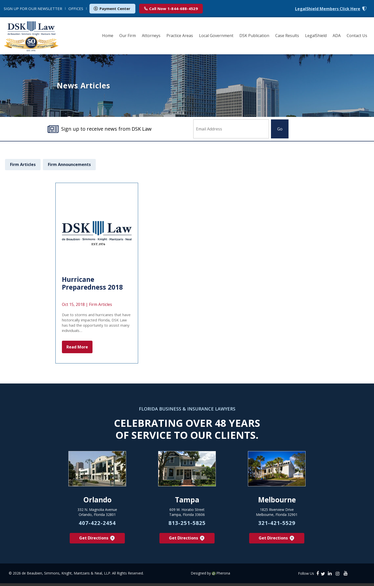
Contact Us (357, 35)
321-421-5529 (276, 525)
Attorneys (151, 35)
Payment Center (111, 8)
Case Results (287, 35)
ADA (337, 35)
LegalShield (316, 35)
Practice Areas (179, 35)
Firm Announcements (69, 164)
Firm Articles (23, 164)
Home (107, 35)
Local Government (216, 35)
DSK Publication (254, 35)
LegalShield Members (327, 9)
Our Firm (127, 35)
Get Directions (97, 541)
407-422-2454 (97, 525)
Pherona (223, 576)
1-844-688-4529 (171, 8)
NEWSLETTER (33, 8)
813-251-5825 (187, 525)
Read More (77, 347)
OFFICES (75, 8)
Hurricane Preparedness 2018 (92, 283)
